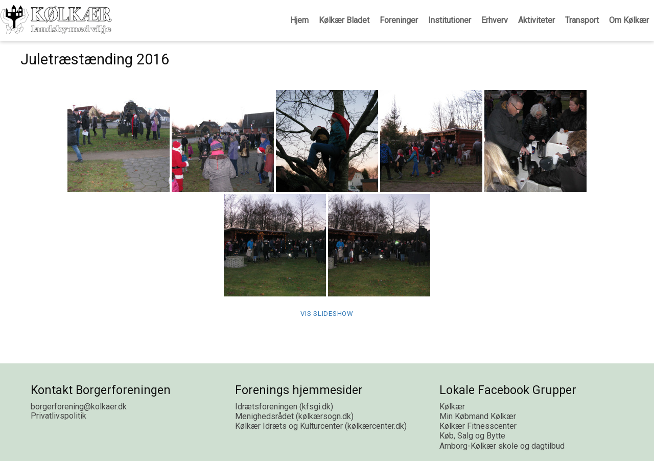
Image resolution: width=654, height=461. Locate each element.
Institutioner (449, 20)
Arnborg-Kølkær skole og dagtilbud (502, 446)
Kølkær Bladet (344, 20)
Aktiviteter (536, 20)
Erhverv (494, 20)
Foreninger (399, 20)
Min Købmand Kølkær (477, 416)
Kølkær (452, 406)
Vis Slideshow (327, 313)
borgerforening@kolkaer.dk (79, 406)
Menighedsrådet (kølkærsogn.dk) (294, 416)
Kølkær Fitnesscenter (478, 426)
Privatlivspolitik (58, 416)
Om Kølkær (629, 20)
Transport (582, 20)
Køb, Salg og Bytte (472, 436)
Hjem (299, 20)
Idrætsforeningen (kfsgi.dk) (284, 406)
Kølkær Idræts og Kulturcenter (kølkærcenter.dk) (321, 426)
